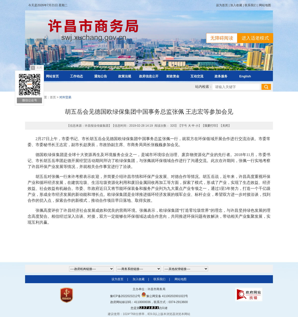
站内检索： (204, 87)
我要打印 (210, 125)
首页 (53, 97)
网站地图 (265, 5)
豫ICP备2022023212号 (125, 296)
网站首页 (52, 76)
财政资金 (172, 76)
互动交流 (196, 76)
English (245, 76)
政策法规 (124, 76)
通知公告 (100, 76)
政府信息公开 (148, 76)
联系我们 (251, 5)
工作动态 (76, 76)
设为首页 (222, 5)
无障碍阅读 (221, 38)
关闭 (39, 67)
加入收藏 (236, 5)
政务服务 (221, 76)
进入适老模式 (255, 38)
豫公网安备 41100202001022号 (164, 296)
